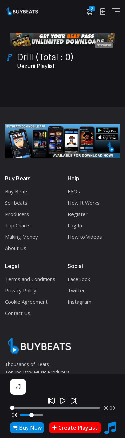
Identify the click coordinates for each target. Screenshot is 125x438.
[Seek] (55, 408)
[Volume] (31, 415)
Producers (17, 214)
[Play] (63, 401)
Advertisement (104, 44)
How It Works (84, 202)
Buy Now (27, 427)
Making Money (21, 236)
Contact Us (17, 313)
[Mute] (14, 415)
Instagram (79, 301)
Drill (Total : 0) (45, 61)
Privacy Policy (20, 290)
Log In (75, 225)
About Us (15, 248)
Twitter (76, 290)
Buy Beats (17, 191)
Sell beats (16, 202)
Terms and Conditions (30, 279)
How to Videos (85, 236)
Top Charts (18, 225)
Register (78, 214)
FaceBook (79, 279)
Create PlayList (75, 427)
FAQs (74, 191)
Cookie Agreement (26, 301)
